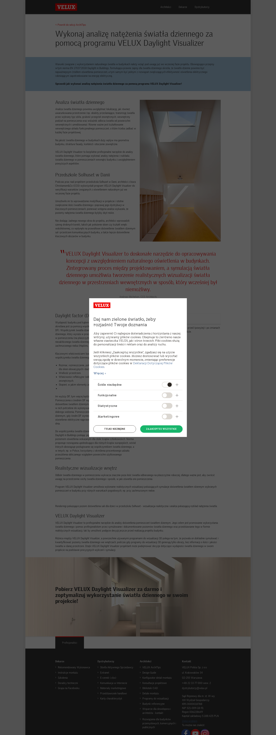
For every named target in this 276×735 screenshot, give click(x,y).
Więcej (98, 373)
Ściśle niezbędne (110, 384)
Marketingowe (109, 416)
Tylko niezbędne (114, 428)
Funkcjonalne (107, 395)
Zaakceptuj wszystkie (161, 428)
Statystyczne (107, 406)
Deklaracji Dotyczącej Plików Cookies (133, 365)
